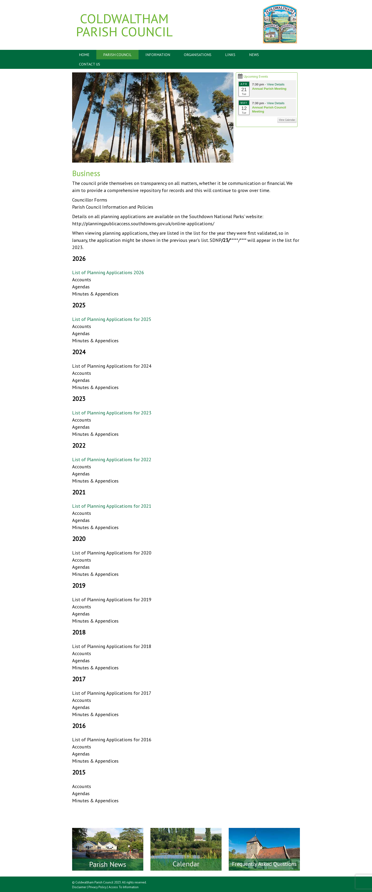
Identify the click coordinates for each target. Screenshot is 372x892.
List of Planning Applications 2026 (108, 272)
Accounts (81, 280)
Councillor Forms (89, 200)
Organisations (197, 54)
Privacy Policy (97, 887)
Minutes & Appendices (95, 294)
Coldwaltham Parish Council (124, 25)
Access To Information (124, 887)
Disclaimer (79, 887)
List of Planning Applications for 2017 (111, 693)
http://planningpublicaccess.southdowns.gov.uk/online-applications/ (143, 224)
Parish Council (117, 54)
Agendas (81, 287)
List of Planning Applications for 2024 (111, 366)
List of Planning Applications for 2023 (111, 413)
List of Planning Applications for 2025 (111, 319)
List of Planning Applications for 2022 (111, 459)
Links (230, 54)
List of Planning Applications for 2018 (111, 646)
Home (84, 54)
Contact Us (89, 64)
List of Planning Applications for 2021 (111, 506)
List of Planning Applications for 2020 (111, 553)
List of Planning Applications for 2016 (111, 740)
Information (157, 54)
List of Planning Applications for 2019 (111, 599)
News (254, 54)
